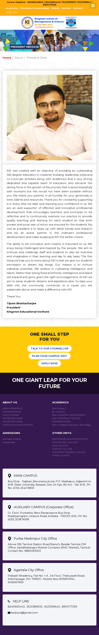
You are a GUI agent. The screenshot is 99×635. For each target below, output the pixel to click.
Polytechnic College (65, 442)
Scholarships (9, 442)
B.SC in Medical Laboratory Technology (71, 425)
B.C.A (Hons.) (58, 411)
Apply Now (11, 12)
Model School (61, 455)
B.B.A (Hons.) (58, 408)
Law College (60, 445)
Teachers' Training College (69, 452)
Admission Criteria (12, 439)
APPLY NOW (49, 363)
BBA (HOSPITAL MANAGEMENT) (69, 415)
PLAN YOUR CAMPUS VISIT (49, 356)
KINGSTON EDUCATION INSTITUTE (70, 439)
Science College (62, 449)
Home (7, 57)
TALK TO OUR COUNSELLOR (49, 348)
